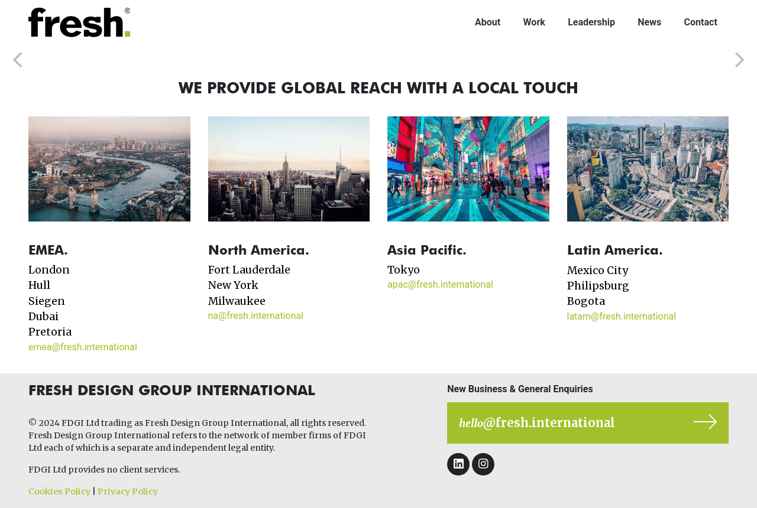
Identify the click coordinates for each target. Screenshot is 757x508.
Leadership (591, 22)
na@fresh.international (256, 315)
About (487, 22)
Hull (39, 285)
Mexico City (597, 270)
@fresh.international (537, 422)
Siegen (46, 301)
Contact (700, 22)
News (649, 22)
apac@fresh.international (440, 284)
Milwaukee (237, 301)
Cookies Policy (59, 491)
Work (534, 22)
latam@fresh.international (622, 316)
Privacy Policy (128, 491)
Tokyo (403, 269)
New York (233, 285)
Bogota (586, 301)
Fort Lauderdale (249, 269)
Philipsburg (598, 285)
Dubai (43, 316)
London (49, 269)
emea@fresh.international (82, 347)
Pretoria (50, 331)
